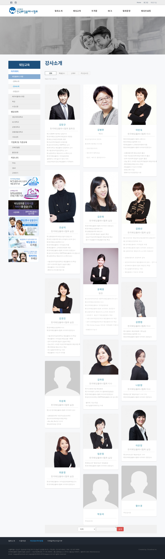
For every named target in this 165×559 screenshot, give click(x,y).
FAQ (13, 163)
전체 (50, 73)
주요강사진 (84, 73)
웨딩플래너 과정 (17, 77)
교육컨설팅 (16, 148)
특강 (13, 102)
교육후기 (15, 173)
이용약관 (22, 541)
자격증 (94, 11)
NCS (110, 11)
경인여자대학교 (17, 117)
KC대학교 (15, 122)
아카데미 (15, 71)
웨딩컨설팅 (146, 11)
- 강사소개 (15, 87)
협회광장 (127, 11)
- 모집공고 (15, 92)
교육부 (73, 73)
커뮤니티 (15, 158)
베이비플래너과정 (18, 97)
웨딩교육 (77, 11)
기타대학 (15, 137)
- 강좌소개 (15, 81)
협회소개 (59, 11)
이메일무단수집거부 (54, 541)
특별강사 (62, 73)
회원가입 (154, 2)
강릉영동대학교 (17, 132)
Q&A (14, 168)
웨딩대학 (15, 112)
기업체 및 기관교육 (19, 142)
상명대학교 (16, 127)
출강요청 (15, 153)
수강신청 (15, 107)
